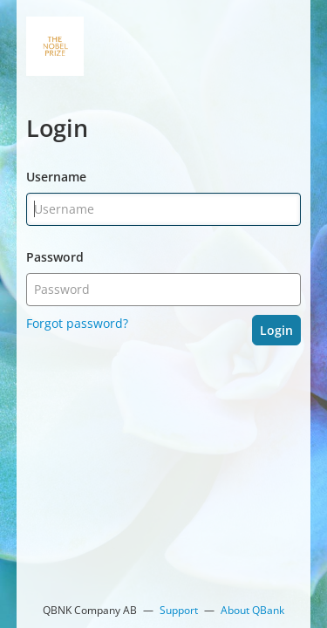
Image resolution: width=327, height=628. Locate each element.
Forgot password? (77, 323)
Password (55, 257)
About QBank (252, 610)
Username (56, 176)
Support (179, 610)
